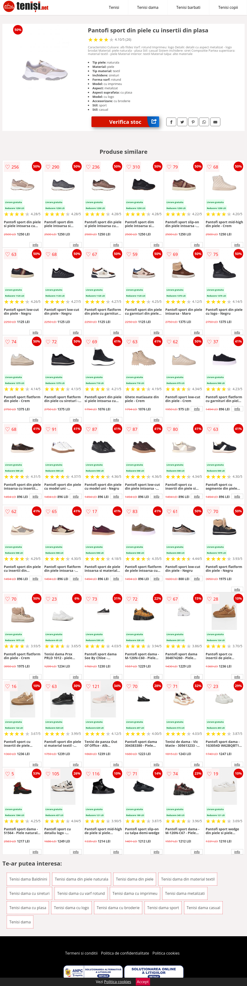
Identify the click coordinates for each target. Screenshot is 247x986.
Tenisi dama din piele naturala (81, 879)
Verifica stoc (134, 121)
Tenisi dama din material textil (188, 879)
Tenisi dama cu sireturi (29, 893)
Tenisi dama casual (203, 907)
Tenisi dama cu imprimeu (134, 893)
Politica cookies (166, 953)
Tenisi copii (228, 7)
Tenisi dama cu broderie (118, 907)
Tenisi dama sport (163, 907)
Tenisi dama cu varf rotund (81, 893)
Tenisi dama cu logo (71, 907)
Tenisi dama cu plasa (27, 907)
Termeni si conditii (81, 953)
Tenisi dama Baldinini (28, 879)
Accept (143, 981)
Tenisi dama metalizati (185, 893)
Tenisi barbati (188, 7)
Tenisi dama (147, 7)
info (35, 245)
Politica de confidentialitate (125, 953)
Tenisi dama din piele (135, 879)
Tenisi (114, 7)
